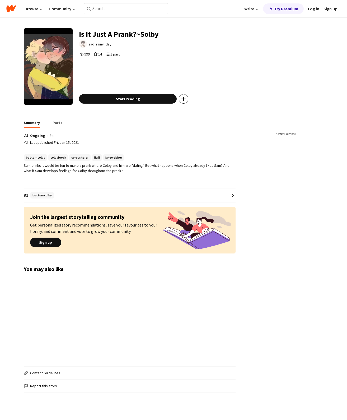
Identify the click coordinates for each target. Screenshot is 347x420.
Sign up (45, 242)
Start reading (128, 98)
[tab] (32, 124)
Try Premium (283, 8)
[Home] (11, 8)
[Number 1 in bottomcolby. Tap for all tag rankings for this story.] (130, 195)
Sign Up (330, 8)
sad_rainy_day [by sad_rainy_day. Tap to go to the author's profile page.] (99, 44)
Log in (313, 8)
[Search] (89, 9)
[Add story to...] (183, 99)
